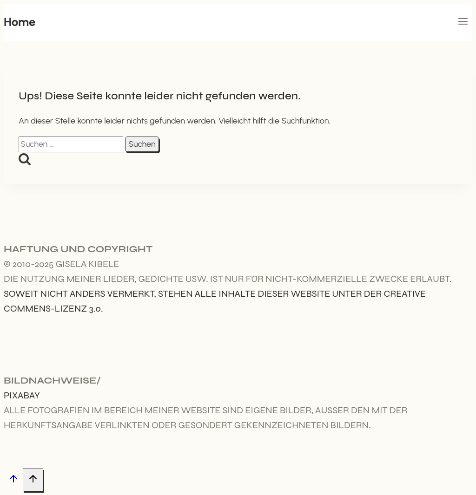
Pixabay (22, 395)
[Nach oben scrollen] (13, 480)
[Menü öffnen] (462, 22)
